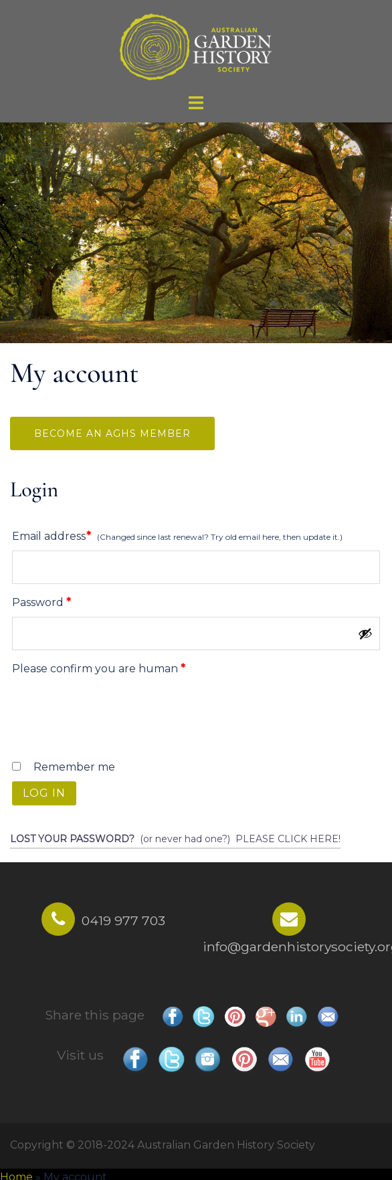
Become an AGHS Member (112, 433)
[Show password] (365, 633)
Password (66, 600)
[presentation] (111, 715)
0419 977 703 (123, 920)
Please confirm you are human (98, 668)
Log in (44, 793)
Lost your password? (72, 839)
